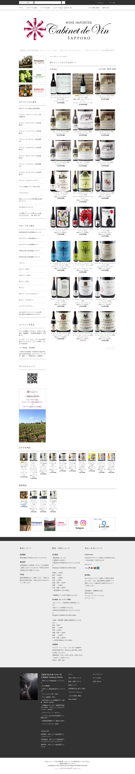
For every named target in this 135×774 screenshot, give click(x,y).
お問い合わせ (104, 7)
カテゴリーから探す (30, 7)
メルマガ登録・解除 (92, 7)
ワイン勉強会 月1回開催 (27, 347)
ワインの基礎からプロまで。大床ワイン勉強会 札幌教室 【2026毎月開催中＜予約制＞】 (32, 333)
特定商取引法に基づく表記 (76, 688)
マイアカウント (97, 674)
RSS (69, 699)
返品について (72, 685)
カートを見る (97, 678)
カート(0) (111, 2)
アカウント (99, 2)
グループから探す (44, 7)
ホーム (21, 7)
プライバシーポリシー (75, 692)
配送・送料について (74, 681)
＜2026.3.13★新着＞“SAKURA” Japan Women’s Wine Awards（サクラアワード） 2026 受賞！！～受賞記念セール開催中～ (32, 354)
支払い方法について (74, 678)
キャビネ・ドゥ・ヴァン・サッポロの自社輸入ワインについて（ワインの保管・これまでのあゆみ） (32, 341)
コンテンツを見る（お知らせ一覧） (61, 7)
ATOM (74, 699)
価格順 (109, 69)
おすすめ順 (102, 69)
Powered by (67, 768)
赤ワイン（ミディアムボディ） (61, 56)
